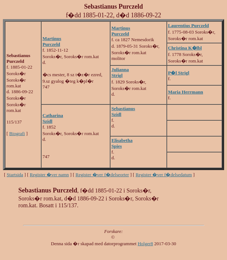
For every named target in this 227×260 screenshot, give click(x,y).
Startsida (15, 174)
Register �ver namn (49, 174)
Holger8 (145, 243)
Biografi (17, 133)
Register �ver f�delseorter (102, 174)
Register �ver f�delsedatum (164, 174)
